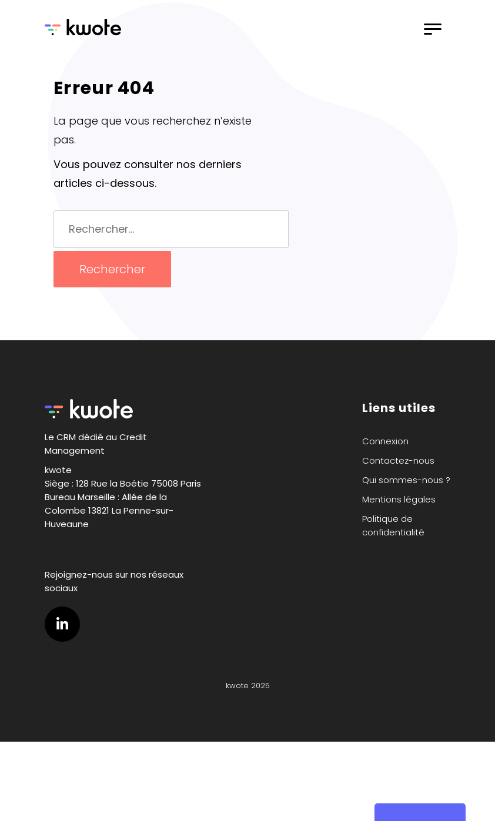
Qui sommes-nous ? (406, 480)
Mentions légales (399, 499)
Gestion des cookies (420, 811)
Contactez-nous (398, 460)
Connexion (385, 441)
